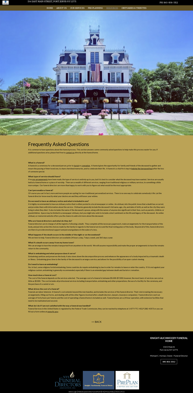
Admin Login (73, 392)
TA (103, 392)
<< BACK (97, 321)
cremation (85, 165)
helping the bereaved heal (142, 168)
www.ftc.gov (52, 311)
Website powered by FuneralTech (89, 392)
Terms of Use (120, 392)
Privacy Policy (109, 392)
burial (76, 165)
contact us (70, 152)
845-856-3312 (169, 361)
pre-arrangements (40, 179)
